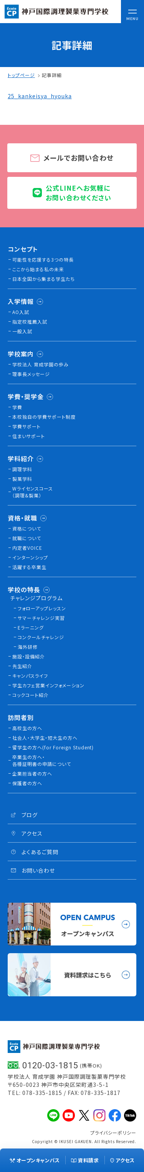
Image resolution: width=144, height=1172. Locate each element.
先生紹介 (22, 666)
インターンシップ (30, 557)
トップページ (21, 75)
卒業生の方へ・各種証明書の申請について (41, 760)
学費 (17, 407)
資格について (26, 528)
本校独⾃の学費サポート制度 (44, 416)
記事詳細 (52, 75)
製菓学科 (22, 478)
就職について (26, 538)
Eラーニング (31, 627)
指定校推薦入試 (29, 321)
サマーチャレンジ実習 (41, 618)
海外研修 (28, 646)
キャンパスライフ (30, 675)
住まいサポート (28, 436)
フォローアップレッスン (42, 608)
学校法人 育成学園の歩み (40, 364)
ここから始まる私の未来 (38, 269)
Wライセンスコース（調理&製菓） (32, 492)
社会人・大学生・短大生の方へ (45, 737)
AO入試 (20, 312)
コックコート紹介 (30, 695)
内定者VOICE (27, 547)
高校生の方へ (27, 728)
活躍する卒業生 (29, 567)
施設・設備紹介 (28, 656)
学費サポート (26, 426)
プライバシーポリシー (113, 1132)
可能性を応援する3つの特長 (43, 259)
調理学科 (22, 469)
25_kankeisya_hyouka (40, 96)
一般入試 (22, 331)
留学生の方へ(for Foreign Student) (53, 747)
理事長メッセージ (31, 374)
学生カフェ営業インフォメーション (48, 685)
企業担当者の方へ (32, 773)
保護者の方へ (27, 783)
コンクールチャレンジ (41, 637)
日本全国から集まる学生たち (43, 278)
